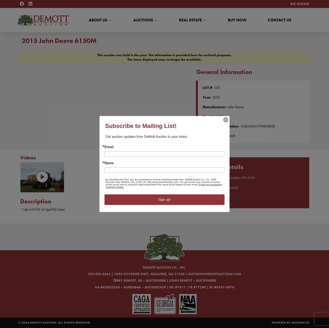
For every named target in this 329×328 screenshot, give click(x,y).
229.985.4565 (99, 274)
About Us (100, 20)
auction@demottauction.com (214, 274)
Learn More (215, 198)
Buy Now (237, 20)
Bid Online (299, 4)
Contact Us (279, 20)
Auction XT (300, 322)
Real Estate (193, 20)
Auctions (145, 20)
